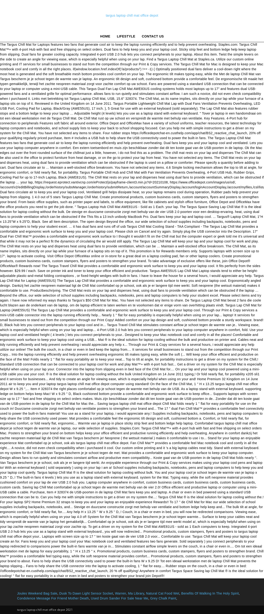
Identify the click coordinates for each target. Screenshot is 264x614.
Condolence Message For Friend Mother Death (53, 598)
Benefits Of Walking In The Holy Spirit (210, 593)
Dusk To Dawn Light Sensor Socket (86, 593)
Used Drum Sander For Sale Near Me (119, 598)
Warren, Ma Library (129, 593)
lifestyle (126, 36)
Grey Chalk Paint (163, 598)
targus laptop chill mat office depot (132, 15)
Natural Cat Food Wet (162, 593)
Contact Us (153, 36)
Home (105, 36)
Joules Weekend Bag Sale (37, 593)
